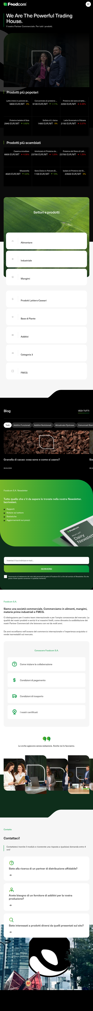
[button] (46, 868)
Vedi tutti (83, 410)
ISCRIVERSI (46, 568)
